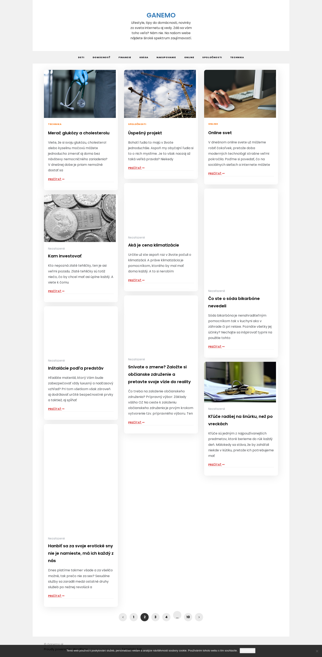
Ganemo (161, 15)
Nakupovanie (166, 57)
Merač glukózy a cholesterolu (78, 133)
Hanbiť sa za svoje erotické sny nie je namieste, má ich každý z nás (81, 553)
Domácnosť (101, 57)
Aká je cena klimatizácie (153, 245)
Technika (237, 57)
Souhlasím (247, 650)
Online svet (220, 133)
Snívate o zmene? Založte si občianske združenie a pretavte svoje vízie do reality (159, 374)
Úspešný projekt (145, 133)
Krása (143, 57)
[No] (317, 651)
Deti (81, 57)
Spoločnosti (212, 57)
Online (189, 57)
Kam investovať (65, 256)
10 (188, 617)
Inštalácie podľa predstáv (76, 368)
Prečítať (56, 179)
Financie (124, 57)
